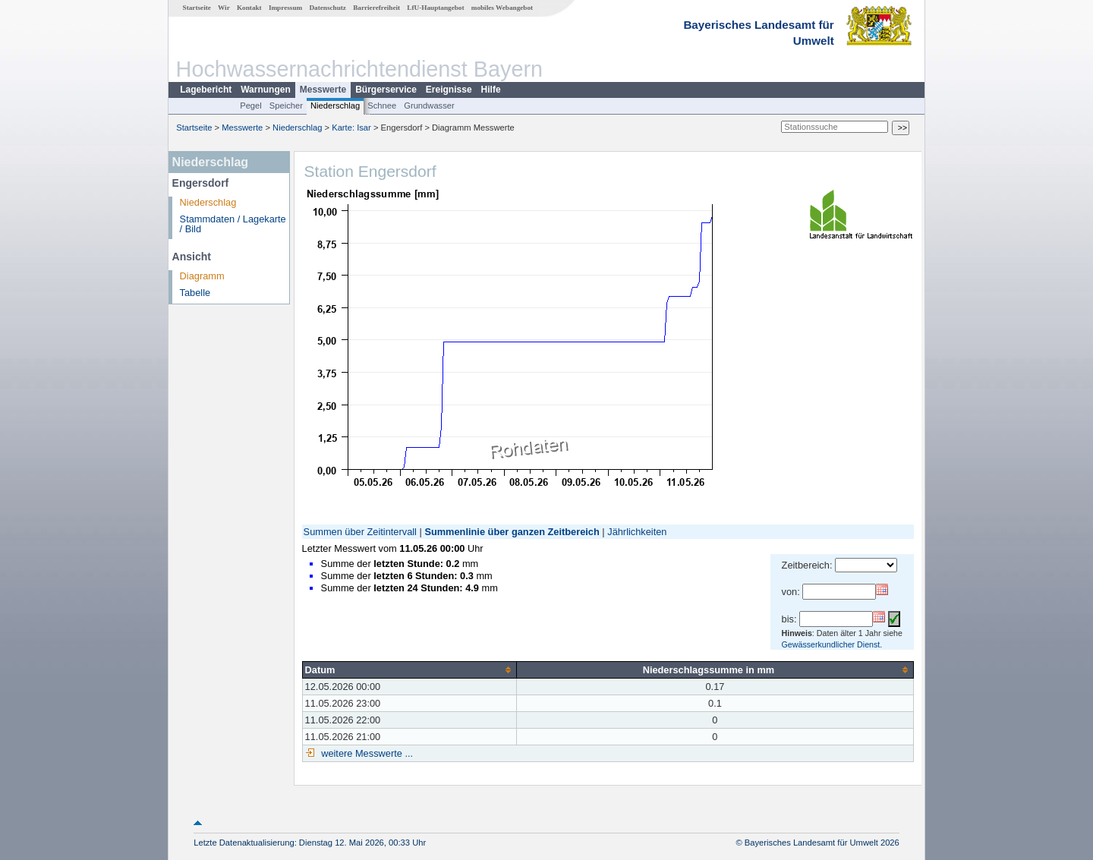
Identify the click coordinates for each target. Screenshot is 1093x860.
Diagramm (202, 276)
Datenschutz (327, 7)
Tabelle (195, 292)
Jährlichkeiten (636, 531)
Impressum (285, 7)
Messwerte (323, 89)
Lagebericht (206, 89)
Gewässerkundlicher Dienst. (832, 644)
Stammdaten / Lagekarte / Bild (233, 224)
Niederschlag (335, 105)
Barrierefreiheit (376, 7)
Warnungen (266, 89)
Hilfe (491, 89)
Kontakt (249, 7)
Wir (224, 7)
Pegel (251, 105)
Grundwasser (429, 105)
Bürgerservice (386, 89)
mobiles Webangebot (502, 7)
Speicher (286, 105)
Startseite (197, 7)
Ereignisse (449, 89)
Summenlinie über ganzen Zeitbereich (511, 531)
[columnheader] (409, 669)
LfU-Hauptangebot (435, 7)
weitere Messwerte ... (366, 753)
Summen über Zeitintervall (360, 531)
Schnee (381, 105)
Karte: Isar (351, 127)
